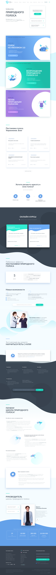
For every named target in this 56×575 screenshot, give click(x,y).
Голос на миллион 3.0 (8, 553)
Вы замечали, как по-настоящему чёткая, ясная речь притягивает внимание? (38, 160)
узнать (39, 304)
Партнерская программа (24, 557)
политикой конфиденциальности (44, 563)
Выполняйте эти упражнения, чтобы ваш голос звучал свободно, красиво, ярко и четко (16, 160)
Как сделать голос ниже (13, 140)
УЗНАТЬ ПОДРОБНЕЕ (13, 55)
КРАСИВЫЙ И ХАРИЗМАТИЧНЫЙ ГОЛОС (15, 158)
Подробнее (17, 245)
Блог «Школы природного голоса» (10, 558)
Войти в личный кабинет (25, 550)
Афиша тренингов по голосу (9, 557)
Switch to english (24, 552)
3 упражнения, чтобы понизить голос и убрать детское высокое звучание (16, 144)
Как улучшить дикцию (35, 157)
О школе (22, 562)
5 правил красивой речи (35, 140)
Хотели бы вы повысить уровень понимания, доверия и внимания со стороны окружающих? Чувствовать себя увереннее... (38, 144)
